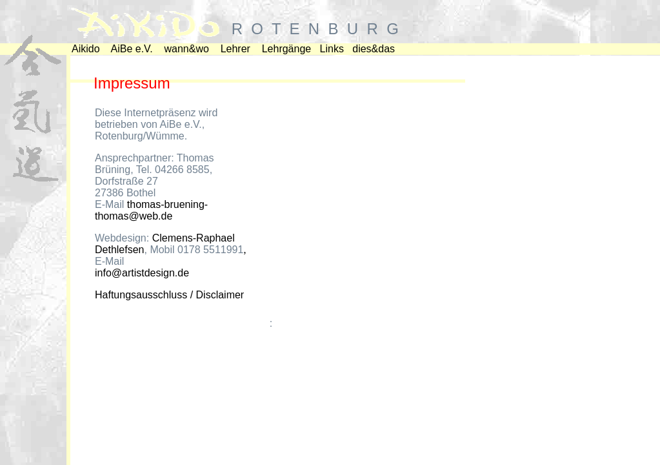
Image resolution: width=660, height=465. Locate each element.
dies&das (373, 48)
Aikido (86, 48)
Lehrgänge (287, 48)
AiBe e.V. (131, 48)
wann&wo (187, 48)
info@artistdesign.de (142, 272)
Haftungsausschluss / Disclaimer (169, 294)
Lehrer (235, 48)
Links (332, 48)
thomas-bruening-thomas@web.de (151, 210)
